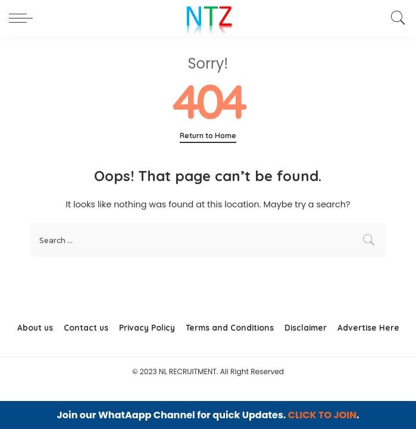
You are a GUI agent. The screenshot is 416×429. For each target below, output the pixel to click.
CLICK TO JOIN (322, 415)
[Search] (395, 18)
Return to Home (208, 135)
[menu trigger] (24, 18)
